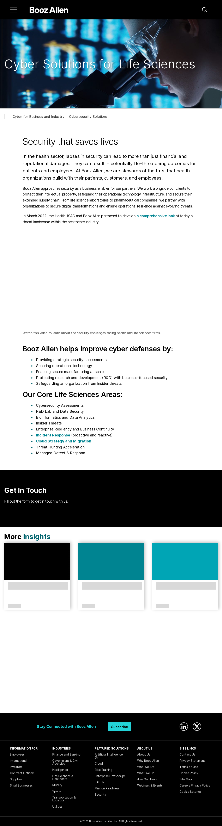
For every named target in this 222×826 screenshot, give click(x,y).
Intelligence (60, 769)
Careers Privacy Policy (195, 785)
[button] (204, 9)
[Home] (49, 9)
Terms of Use (189, 767)
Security (100, 794)
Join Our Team (147, 779)
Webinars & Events (150, 785)
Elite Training (103, 769)
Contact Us (187, 754)
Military (57, 785)
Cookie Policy (189, 773)
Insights (36, 536)
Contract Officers (22, 773)
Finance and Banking (66, 754)
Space (56, 791)
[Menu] (13, 9)
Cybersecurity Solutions (88, 116)
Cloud (99, 763)
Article (14, 606)
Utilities (57, 806)
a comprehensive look (156, 216)
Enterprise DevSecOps (110, 776)
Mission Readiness (107, 788)
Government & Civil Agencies (65, 762)
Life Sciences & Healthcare (62, 777)
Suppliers (16, 779)
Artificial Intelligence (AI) (109, 756)
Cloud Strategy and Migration (63, 441)
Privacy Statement (192, 760)
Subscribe (119, 727)
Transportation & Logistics (64, 799)
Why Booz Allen (148, 760)
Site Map (186, 779)
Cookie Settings (191, 791)
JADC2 (99, 782)
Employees (17, 754)
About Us (143, 754)
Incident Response (53, 435)
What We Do (146, 773)
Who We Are (145, 767)
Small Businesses (21, 785)
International (18, 760)
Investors (16, 767)
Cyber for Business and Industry (38, 116)
